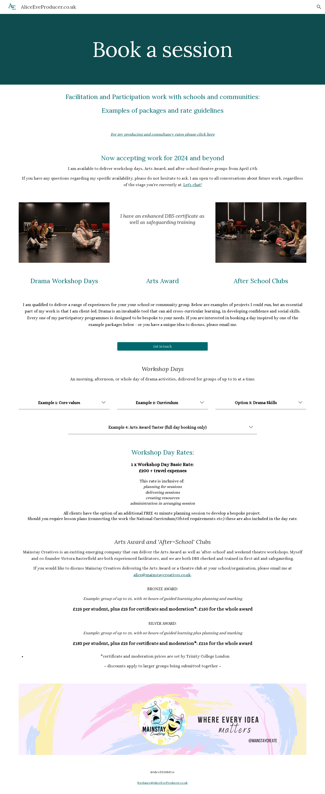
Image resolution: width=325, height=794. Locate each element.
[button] (319, 7)
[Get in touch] (162, 346)
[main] (162, 49)
